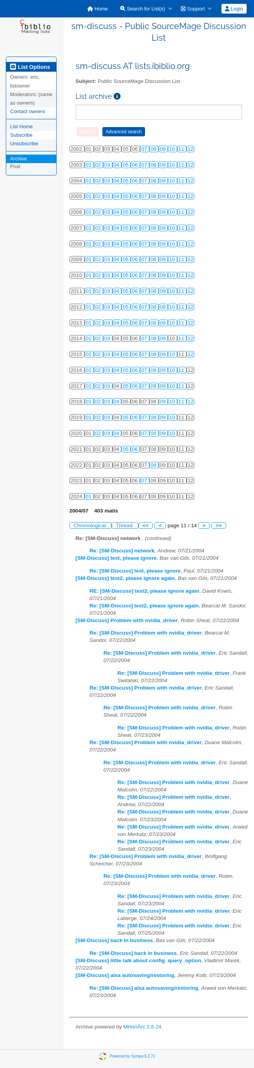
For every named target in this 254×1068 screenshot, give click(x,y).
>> (219, 525)
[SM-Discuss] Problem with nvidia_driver (127, 620)
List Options (30, 67)
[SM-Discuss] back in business (114, 940)
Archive (18, 159)
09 (163, 149)
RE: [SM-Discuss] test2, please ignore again (144, 591)
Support (193, 9)
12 (191, 149)
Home (97, 9)
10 (172, 149)
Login (234, 9)
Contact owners (27, 111)
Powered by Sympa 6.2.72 (132, 1056)
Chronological (90, 525)
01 (89, 165)
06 (135, 165)
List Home (21, 126)
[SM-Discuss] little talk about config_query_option (138, 960)
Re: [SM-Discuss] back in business (133, 953)
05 (126, 165)
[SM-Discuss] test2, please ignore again (125, 578)
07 (145, 149)
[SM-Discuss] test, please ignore (116, 558)
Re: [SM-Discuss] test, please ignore (135, 571)
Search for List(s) (142, 9)
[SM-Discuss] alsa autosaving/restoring (125, 975)
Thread (125, 525)
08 (154, 149)
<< (146, 525)
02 (98, 165)
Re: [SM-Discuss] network (122, 551)
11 (182, 149)
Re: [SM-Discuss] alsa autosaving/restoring (144, 988)
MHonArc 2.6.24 (142, 1027)
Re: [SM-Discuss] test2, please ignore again (144, 606)
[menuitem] (97, 8)
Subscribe (21, 135)
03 (108, 165)
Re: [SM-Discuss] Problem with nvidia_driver (146, 633)
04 (117, 165)
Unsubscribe (24, 143)
